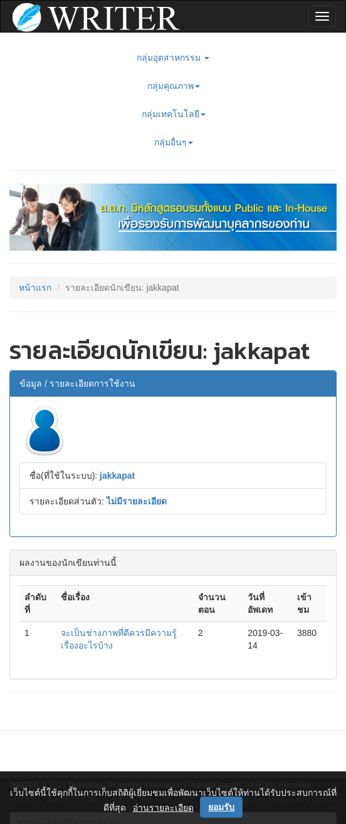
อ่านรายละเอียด (163, 808)
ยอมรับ (221, 807)
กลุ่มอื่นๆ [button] (173, 142)
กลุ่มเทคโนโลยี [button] (174, 114)
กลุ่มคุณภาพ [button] (173, 86)
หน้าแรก (35, 288)
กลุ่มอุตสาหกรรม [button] (173, 58)
